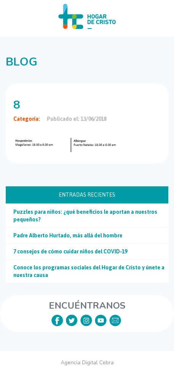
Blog (21, 62)
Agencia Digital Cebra (87, 362)
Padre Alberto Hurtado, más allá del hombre (67, 235)
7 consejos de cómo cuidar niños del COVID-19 (70, 251)
